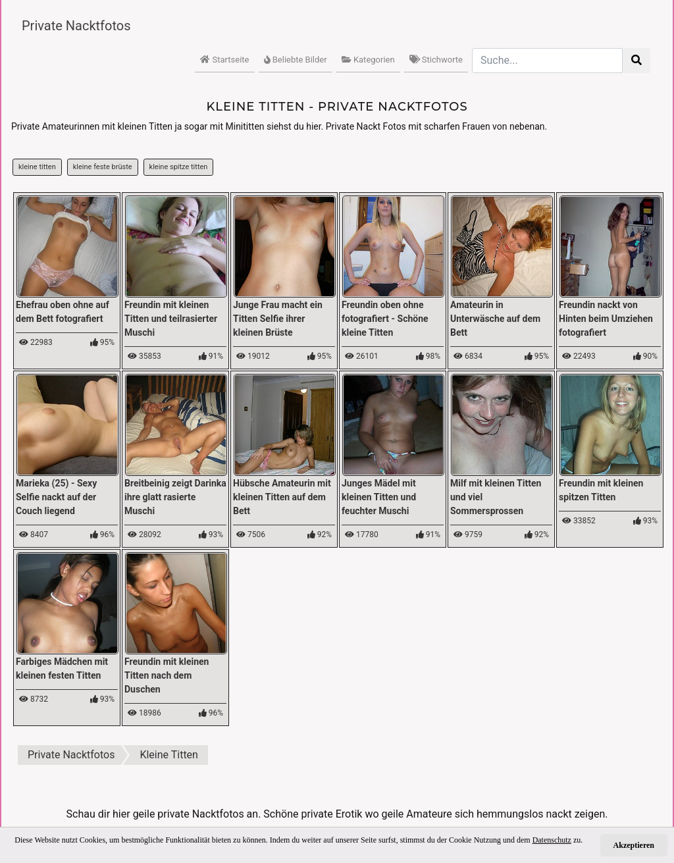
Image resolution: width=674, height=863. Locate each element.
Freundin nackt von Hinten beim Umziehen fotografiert (606, 319)
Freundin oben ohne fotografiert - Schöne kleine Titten (385, 319)
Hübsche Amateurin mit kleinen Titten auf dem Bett (282, 497)
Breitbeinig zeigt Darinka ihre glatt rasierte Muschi (175, 497)
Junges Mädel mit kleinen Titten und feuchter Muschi (379, 497)
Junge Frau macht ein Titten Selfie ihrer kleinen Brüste (278, 319)
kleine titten (37, 167)
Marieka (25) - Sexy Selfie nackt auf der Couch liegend (56, 497)
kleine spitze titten (178, 167)
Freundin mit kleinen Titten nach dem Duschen (166, 675)
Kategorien (368, 60)
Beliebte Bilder (295, 60)
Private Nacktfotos (76, 26)
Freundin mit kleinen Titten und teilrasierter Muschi (170, 319)
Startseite (224, 60)
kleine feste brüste (102, 167)
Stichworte (436, 60)
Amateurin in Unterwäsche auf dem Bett (495, 319)
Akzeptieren (633, 845)
